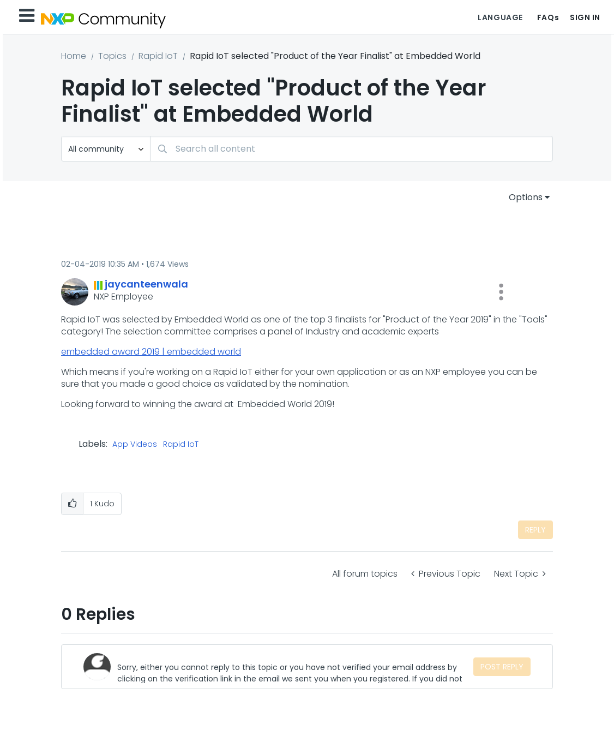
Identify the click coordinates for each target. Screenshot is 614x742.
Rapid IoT (158, 56)
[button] (501, 292)
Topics (112, 56)
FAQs (548, 17)
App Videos (134, 445)
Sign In (585, 17)
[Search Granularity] (106, 148)
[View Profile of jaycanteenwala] (146, 284)
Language (500, 17)
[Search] (351, 148)
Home (73, 56)
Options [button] (526, 197)
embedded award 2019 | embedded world (151, 351)
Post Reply (501, 666)
